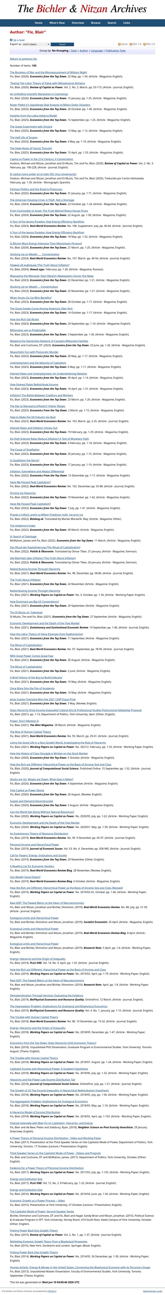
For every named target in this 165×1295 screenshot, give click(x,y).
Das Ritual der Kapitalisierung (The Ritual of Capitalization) (45, 547)
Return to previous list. (23, 59)
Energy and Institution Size (26, 1179)
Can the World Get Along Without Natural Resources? (42, 812)
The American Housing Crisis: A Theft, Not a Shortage (42, 200)
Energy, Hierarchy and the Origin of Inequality (37, 959)
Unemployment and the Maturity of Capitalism (38, 363)
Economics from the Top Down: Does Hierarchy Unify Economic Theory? (53, 1043)
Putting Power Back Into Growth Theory (34, 1230)
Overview (78, 23)
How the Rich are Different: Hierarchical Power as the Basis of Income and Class (58, 969)
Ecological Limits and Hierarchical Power (34, 918)
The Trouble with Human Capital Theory (34, 1017)
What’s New (57, 23)
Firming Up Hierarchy (23, 493)
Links (126, 23)
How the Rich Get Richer (24, 319)
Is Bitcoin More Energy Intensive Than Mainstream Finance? (46, 243)
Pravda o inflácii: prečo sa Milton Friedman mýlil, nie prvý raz (46, 514)
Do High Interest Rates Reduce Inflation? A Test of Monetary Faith (49, 439)
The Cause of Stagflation (24, 449)
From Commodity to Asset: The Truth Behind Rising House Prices (49, 211)
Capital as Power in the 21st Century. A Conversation (41, 159)
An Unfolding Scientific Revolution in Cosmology (39, 94)
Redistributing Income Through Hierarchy (35, 569)
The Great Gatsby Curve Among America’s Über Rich (41, 308)
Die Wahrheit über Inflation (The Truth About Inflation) (43, 558)
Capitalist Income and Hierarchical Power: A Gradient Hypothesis (49, 1069)
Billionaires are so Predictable (28, 330)
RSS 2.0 (148, 44)
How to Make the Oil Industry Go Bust (33, 417)
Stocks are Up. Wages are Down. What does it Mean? (41, 779)
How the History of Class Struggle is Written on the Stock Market (49, 753)
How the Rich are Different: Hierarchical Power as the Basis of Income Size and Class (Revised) (66, 888)
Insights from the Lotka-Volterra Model (33, 115)
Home (38, 23)
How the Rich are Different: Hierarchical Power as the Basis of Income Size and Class (60, 764)
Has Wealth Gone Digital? (25, 877)
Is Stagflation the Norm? (24, 460)
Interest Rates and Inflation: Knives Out (33, 428)
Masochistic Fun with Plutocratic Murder (34, 352)
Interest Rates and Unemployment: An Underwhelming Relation (48, 373)
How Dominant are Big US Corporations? (34, 601)
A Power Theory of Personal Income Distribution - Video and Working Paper (55, 1138)
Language (97, 50)
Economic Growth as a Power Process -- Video (37, 1200)
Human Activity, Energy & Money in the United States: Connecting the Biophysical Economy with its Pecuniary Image (80, 1267)
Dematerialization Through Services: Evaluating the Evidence (46, 995)
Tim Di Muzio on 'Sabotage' (26, 612)
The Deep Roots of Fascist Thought (31, 148)
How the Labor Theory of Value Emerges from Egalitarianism (46, 634)
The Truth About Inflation (25, 580)
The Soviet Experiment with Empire (31, 126)
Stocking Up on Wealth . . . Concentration (34, 254)
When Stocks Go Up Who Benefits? (31, 298)
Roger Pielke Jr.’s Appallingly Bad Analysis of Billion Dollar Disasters (50, 105)
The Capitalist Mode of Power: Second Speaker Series (42, 1211)
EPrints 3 (52, 1291)
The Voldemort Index (22, 525)
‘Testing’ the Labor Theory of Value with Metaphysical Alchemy (47, 83)
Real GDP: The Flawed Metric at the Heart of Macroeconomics (47, 903)
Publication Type (116, 50)
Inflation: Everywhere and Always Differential (37, 471)
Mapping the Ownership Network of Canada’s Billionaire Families (49, 341)
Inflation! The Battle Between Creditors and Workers (41, 395)
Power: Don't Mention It (24, 721)
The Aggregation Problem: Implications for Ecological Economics (49, 1101)
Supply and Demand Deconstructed (31, 801)
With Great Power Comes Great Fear (32, 656)
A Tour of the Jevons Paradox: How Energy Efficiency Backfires (47, 221)
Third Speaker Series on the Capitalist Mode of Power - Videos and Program (55, 1153)
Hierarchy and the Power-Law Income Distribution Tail (42, 1079)
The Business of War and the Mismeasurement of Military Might (48, 72)
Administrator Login (152, 1291)
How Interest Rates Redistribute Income (34, 384)
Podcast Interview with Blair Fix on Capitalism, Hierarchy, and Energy (51, 1123)
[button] (62, 44)
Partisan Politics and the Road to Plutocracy (36, 189)
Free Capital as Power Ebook (27, 790)
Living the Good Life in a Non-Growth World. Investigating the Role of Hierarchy (58, 742)
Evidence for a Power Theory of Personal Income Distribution (47, 1168)
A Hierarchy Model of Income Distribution (35, 1112)
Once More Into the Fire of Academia (32, 688)
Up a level (17, 40)
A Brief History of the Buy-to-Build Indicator (36, 677)
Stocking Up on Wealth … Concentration (34, 287)
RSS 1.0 (134, 44)
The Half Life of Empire (23, 137)
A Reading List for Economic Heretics (32, 866)
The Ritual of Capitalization (26, 645)
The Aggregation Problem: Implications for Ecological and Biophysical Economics (58, 1006)
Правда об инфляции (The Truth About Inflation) (39, 265)
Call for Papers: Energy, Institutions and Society (38, 855)
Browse (95, 23)
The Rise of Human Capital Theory (30, 732)
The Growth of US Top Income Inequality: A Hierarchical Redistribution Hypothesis (59, 1090)
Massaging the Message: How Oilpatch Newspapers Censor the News (52, 276)
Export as (15, 44)
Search (112, 23)
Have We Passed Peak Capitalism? (30, 482)
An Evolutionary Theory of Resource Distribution (39, 833)
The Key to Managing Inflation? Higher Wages (37, 406)
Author (84, 50)
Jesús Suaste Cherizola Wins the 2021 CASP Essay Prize (43, 699)
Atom (122, 44)
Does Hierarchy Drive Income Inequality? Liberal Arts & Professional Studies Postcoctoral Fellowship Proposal (76, 710)
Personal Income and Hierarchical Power (34, 844)
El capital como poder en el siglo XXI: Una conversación (43, 174)
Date (74, 50)
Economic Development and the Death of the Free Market (44, 623)
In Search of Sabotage (23, 536)
